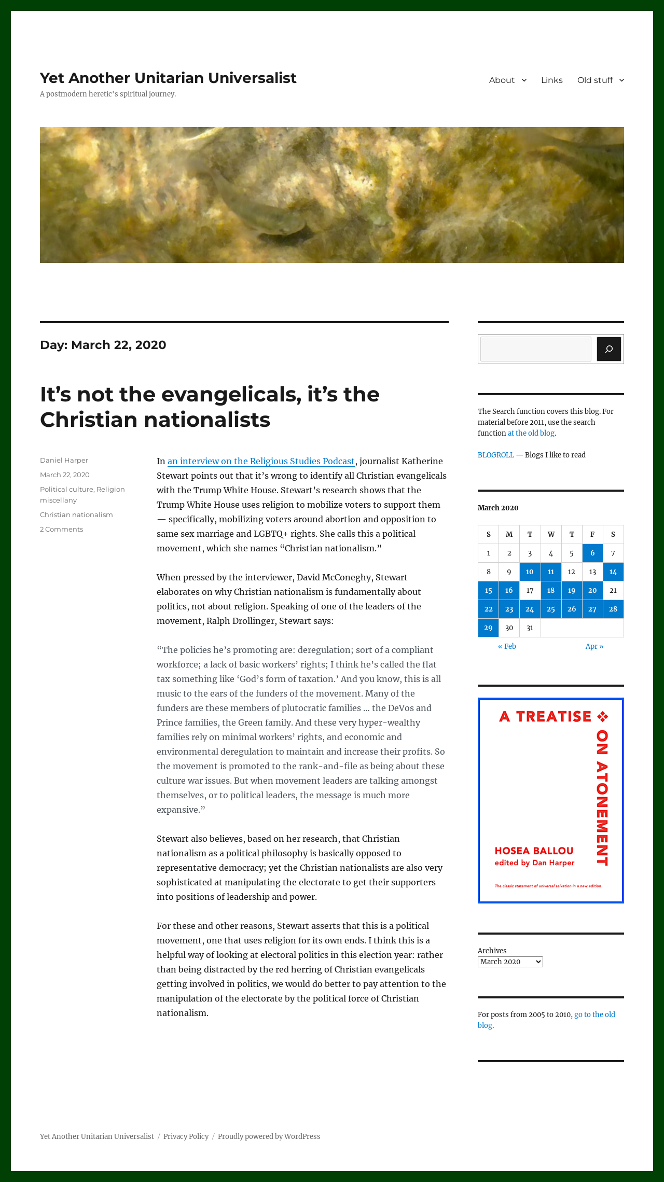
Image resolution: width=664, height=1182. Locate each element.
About (502, 80)
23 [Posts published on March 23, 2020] (509, 609)
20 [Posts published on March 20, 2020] (592, 590)
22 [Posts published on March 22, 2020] (489, 609)
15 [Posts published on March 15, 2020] (488, 590)
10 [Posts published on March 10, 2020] (530, 571)
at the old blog (531, 433)
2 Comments (61, 529)
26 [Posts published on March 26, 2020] (572, 609)
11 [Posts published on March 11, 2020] (551, 571)
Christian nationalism (76, 514)
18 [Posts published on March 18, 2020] (551, 590)
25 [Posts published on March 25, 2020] (551, 609)
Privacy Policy (186, 1136)
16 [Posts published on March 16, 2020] (509, 590)
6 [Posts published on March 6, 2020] (592, 553)
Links (552, 80)
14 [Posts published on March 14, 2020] (613, 571)
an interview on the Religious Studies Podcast (261, 461)
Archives (492, 951)
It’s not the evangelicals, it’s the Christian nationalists (210, 406)
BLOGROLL (496, 455)
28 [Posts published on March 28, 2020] (613, 609)
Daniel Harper (64, 460)
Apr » (595, 646)
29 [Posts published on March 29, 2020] (488, 627)
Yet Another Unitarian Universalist (168, 78)
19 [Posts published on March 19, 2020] (572, 590)
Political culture (66, 489)
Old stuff (595, 80)
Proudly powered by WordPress (269, 1136)
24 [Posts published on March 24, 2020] (529, 609)
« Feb (507, 646)
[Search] (609, 349)
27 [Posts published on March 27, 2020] (592, 609)
